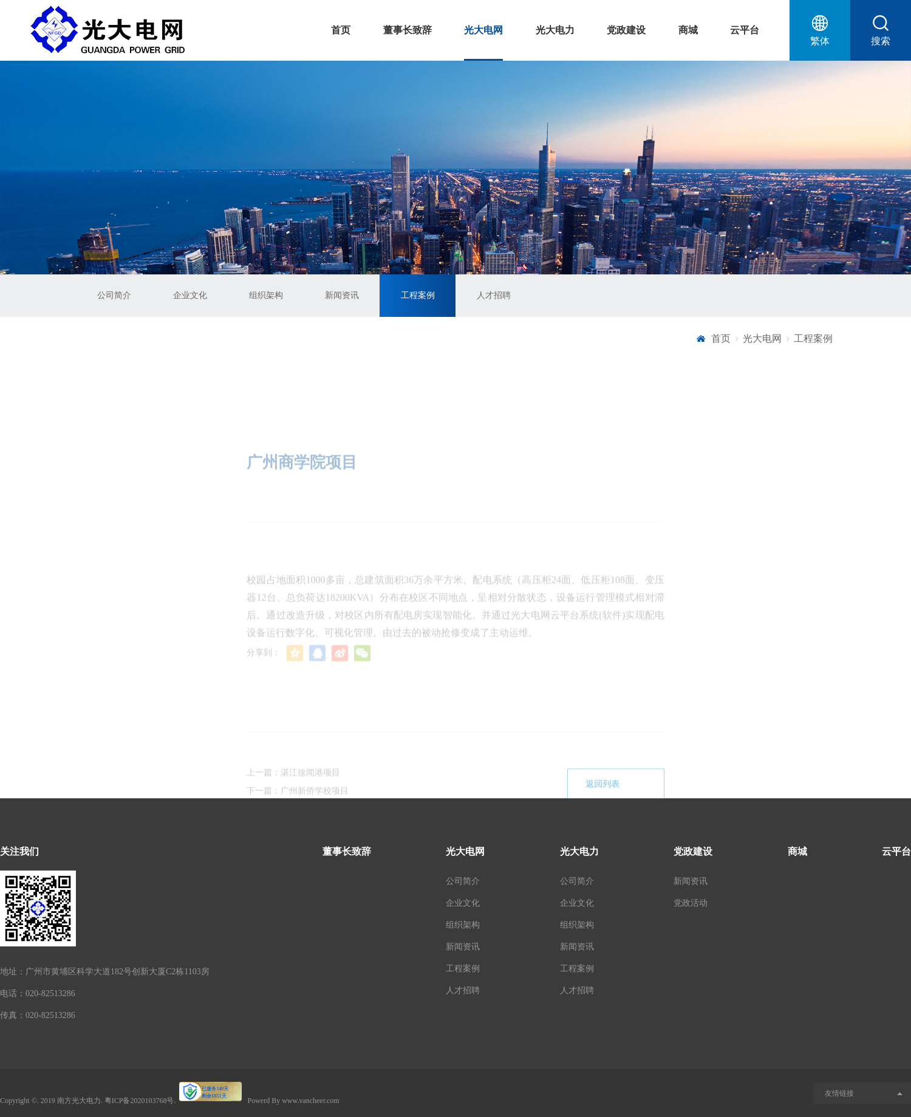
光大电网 (483, 30)
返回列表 (615, 795)
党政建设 (626, 30)
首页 (340, 30)
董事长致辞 (407, 30)
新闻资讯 (342, 295)
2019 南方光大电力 (71, 1100)
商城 (688, 30)
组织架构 (266, 295)
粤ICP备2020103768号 (139, 1100)
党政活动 (691, 903)
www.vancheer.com (310, 1100)
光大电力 (555, 30)
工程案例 (418, 295)
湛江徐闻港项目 (310, 784)
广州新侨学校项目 (315, 802)
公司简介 (114, 295)
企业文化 (190, 295)
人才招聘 (494, 295)
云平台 (744, 30)
